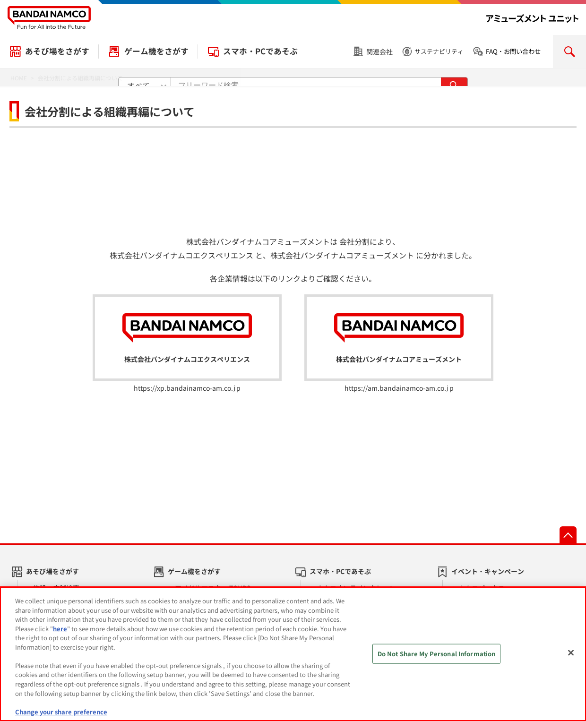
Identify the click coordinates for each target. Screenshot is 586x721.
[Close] (570, 657)
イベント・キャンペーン (487, 571)
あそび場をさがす (57, 51)
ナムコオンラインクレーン (356, 587)
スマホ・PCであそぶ (260, 51)
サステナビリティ (439, 51)
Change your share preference (61, 716)
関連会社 (379, 51)
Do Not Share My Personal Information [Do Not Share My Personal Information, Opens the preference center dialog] (437, 657)
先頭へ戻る (568, 534)
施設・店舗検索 (56, 587)
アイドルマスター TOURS (212, 587)
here (60, 632)
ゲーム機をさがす (156, 51)
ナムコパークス (481, 587)
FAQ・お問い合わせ (513, 51)
